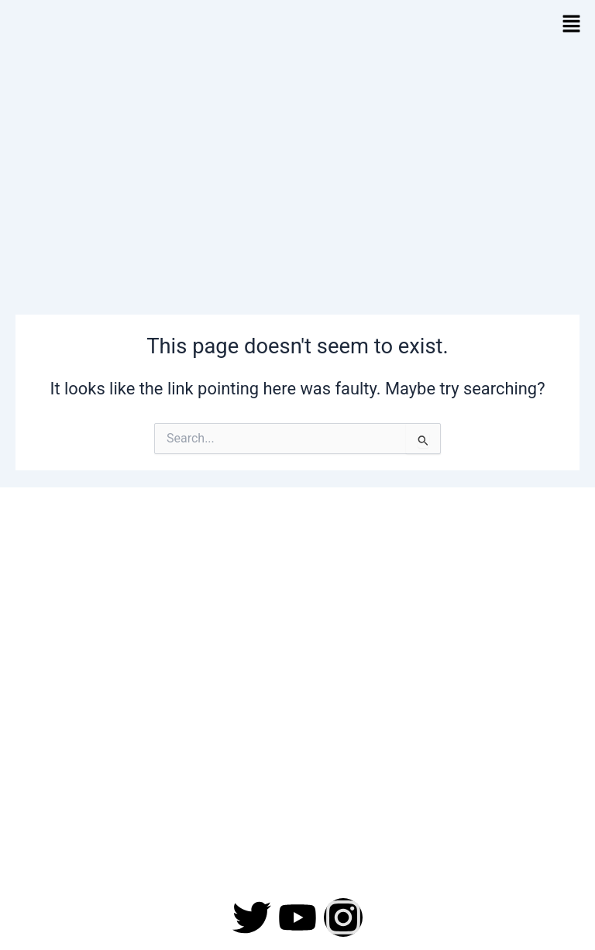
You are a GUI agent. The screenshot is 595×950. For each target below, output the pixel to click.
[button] (571, 25)
